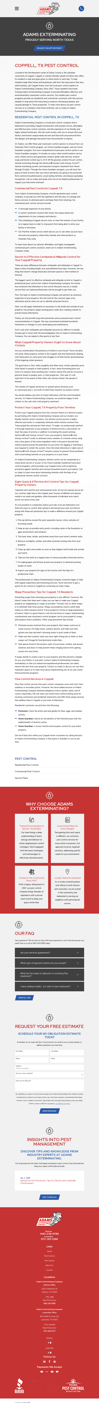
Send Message (49, 1111)
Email (53, 1059)
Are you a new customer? (24, 1074)
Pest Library (49, 1261)
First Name (19, 1051)
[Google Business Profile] (44, 1362)
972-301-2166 (49, 1239)
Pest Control (49, 1256)
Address (18, 1066)
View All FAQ (25, 998)
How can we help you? (23, 1081)
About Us (49, 1266)
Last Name (54, 1051)
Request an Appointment (49, 48)
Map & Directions (49, 1301)
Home (49, 1252)
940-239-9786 (49, 1234)
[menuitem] (49, 766)
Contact (49, 1271)
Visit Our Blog (49, 1197)
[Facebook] (49, 1362)
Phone (18, 1059)
